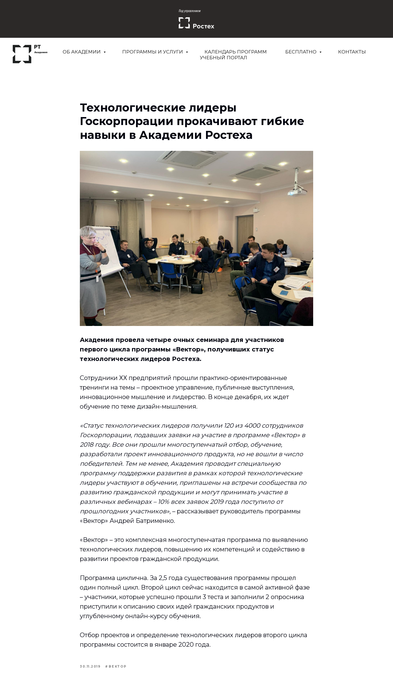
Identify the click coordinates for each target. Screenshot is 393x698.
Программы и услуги (153, 52)
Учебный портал (223, 58)
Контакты (352, 52)
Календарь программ (235, 52)
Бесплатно (301, 52)
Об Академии (82, 52)
